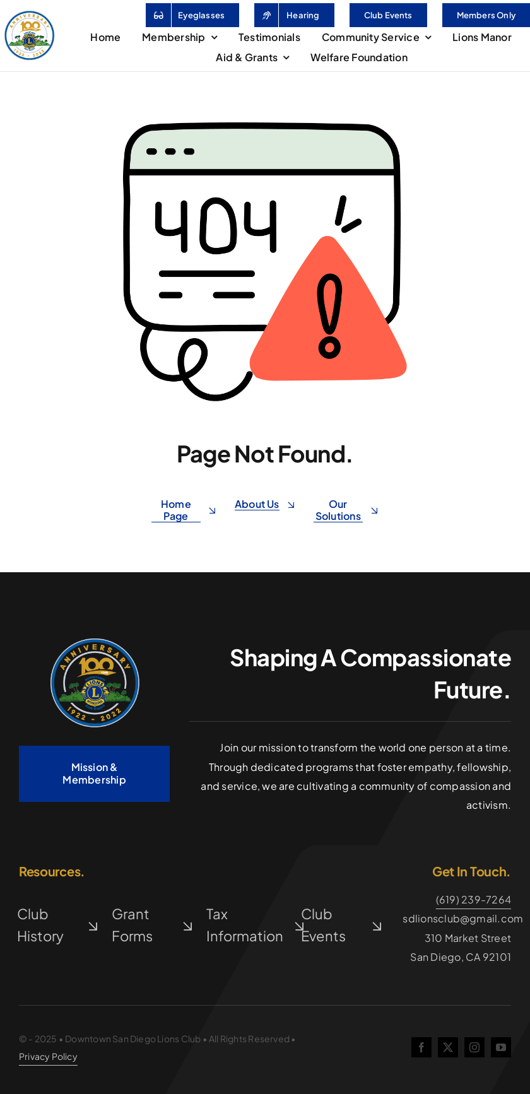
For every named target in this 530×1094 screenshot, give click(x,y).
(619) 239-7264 (473, 899)
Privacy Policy (48, 1056)
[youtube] (501, 1047)
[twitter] (448, 1047)
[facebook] (421, 1047)
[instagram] (474, 1047)
